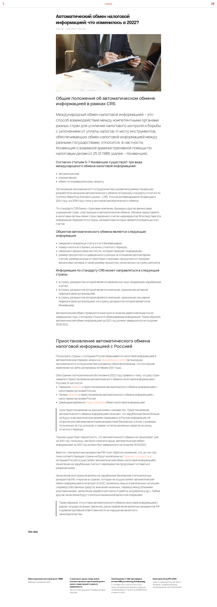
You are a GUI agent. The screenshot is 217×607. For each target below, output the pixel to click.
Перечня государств (136, 456)
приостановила (95, 402)
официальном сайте (113, 360)
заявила (76, 387)
